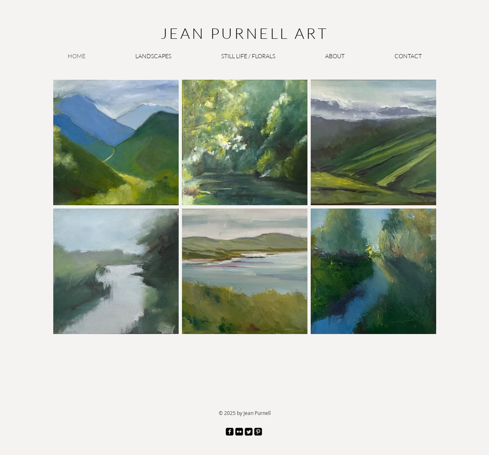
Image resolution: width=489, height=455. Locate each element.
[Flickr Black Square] (239, 432)
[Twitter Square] (249, 432)
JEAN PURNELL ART (244, 33)
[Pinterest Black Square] (258, 432)
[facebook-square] (230, 432)
